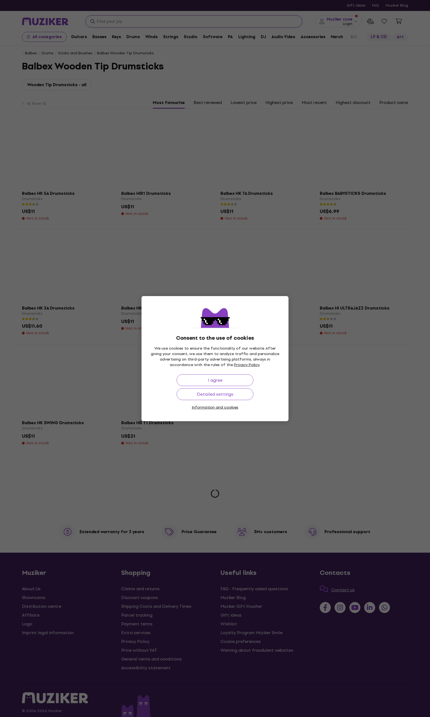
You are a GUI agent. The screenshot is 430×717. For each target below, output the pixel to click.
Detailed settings (215, 394)
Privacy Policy (247, 365)
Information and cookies (215, 407)
